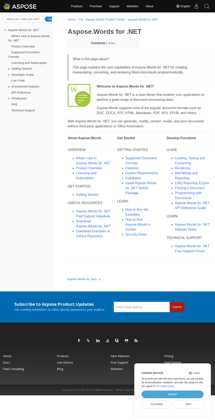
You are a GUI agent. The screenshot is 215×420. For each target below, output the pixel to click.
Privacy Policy (123, 410)
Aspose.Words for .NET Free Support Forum (181, 266)
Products (76, 6)
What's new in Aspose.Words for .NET (89, 168)
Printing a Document (183, 198)
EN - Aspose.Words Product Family (101, 19)
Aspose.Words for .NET (23, 30)
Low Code (18, 80)
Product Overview (23, 46)
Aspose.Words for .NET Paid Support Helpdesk (89, 226)
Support (114, 6)
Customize (156, 404)
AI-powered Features (25, 86)
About (149, 6)
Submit (177, 327)
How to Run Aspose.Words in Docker (134, 234)
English (183, 6)
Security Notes (132, 244)
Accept (172, 394)
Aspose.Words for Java (83, 299)
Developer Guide (23, 74)
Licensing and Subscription (29, 62)
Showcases (19, 98)
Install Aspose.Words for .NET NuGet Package (136, 198)
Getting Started (22, 68)
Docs (6, 382)
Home (71, 19)
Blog (60, 389)
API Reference (21, 92)
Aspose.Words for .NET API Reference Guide (182, 218)
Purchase (96, 6)
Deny (189, 404)
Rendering (175, 173)
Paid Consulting (13, 389)
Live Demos (65, 382)
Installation (129, 188)
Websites (132, 6)
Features (128, 173)
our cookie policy (165, 386)
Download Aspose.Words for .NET (89, 241)
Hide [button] (108, 43)
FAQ (14, 104)
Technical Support (23, 110)
